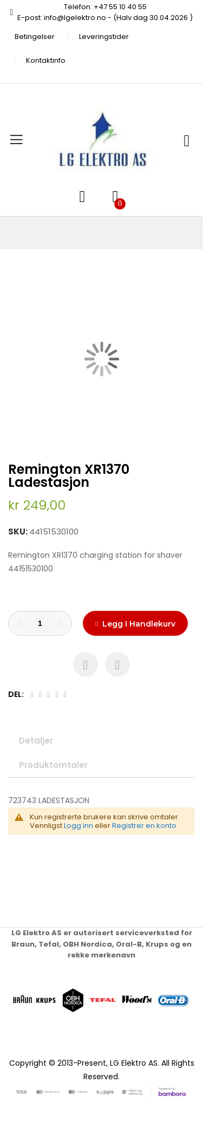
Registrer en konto (144, 825)
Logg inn (78, 825)
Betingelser (35, 36)
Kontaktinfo (46, 60)
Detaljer (36, 740)
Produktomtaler (53, 765)
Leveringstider (104, 36)
